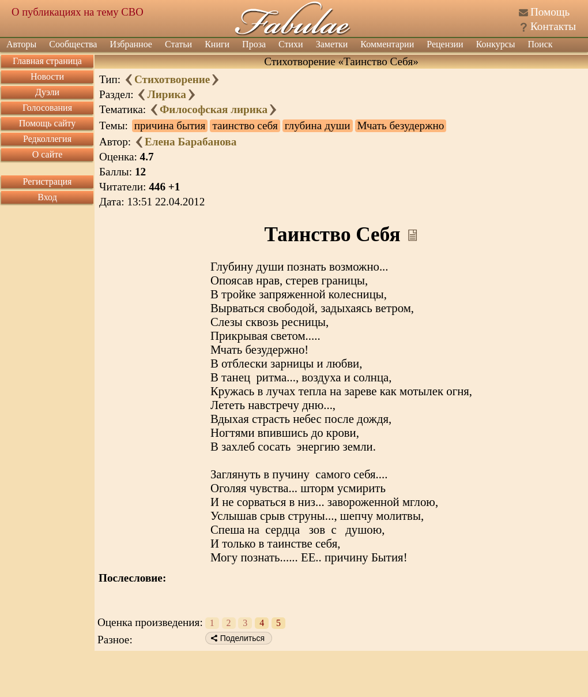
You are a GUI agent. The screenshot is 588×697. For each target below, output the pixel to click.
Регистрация (47, 181)
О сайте (47, 154)
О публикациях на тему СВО (78, 12)
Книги (217, 44)
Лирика (166, 94)
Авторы (21, 44)
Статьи (178, 44)
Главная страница (47, 61)
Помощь (550, 12)
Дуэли (47, 92)
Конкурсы (495, 44)
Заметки (332, 44)
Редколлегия (47, 139)
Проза (254, 44)
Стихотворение (172, 79)
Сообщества (73, 44)
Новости (47, 76)
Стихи (290, 44)
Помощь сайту (47, 123)
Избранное (131, 44)
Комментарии (387, 44)
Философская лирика (213, 109)
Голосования (47, 108)
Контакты (553, 26)
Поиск (540, 44)
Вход (47, 197)
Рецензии (445, 44)
